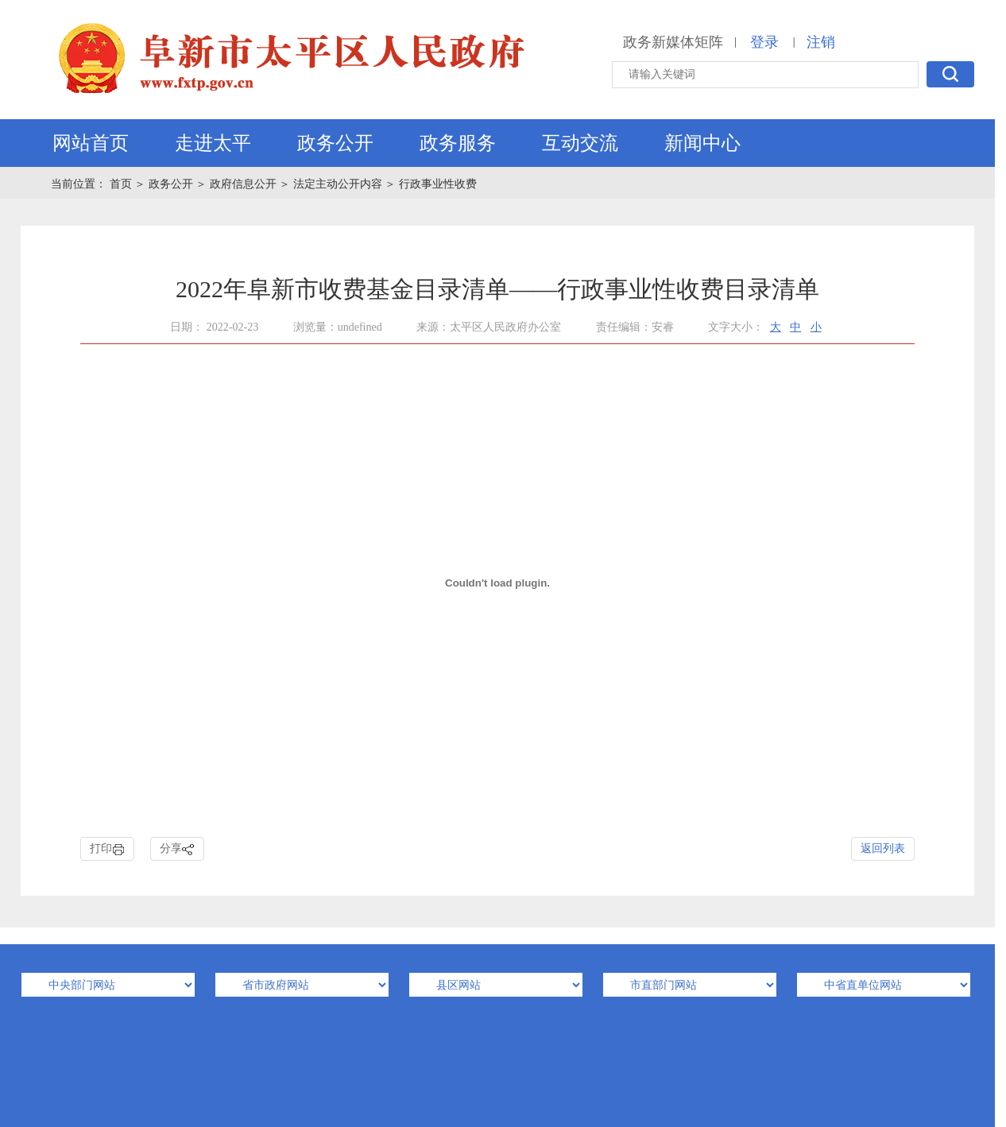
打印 (107, 849)
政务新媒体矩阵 (673, 42)
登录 (764, 42)
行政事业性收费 (438, 184)
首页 (122, 184)
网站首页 (90, 143)
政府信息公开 (243, 184)
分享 (177, 849)
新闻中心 (702, 143)
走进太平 (213, 143)
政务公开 (335, 143)
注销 (821, 42)
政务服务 (458, 143)
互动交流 (580, 143)
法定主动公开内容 (337, 184)
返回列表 (883, 848)
